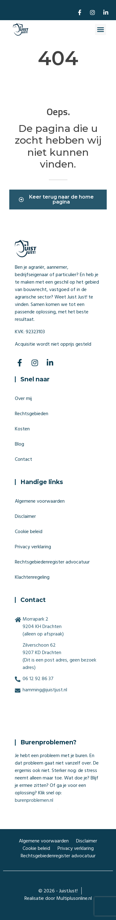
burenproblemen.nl (34, 800)
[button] (100, 29)
